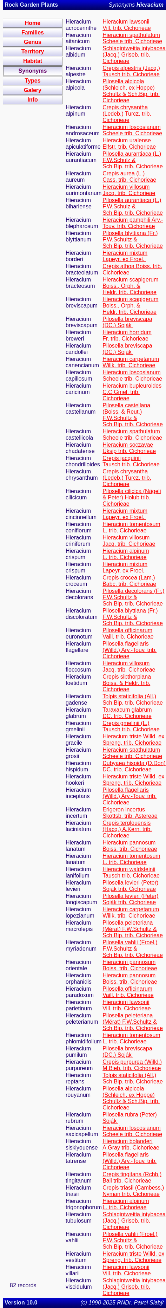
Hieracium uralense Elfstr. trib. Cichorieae (129, 143)
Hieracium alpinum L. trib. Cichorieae (125, 554)
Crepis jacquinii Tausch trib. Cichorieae (131, 461)
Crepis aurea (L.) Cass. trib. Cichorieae (129, 176)
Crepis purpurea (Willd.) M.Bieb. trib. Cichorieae (132, 1065)
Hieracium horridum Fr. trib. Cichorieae (127, 335)
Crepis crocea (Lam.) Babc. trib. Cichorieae (129, 581)
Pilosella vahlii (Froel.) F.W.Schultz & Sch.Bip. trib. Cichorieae (132, 948)
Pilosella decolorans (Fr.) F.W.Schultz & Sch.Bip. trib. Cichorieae (133, 597)
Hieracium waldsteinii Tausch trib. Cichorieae (131, 872)
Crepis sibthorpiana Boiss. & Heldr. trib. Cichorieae (126, 683)
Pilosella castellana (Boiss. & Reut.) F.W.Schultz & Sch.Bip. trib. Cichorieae (132, 414)
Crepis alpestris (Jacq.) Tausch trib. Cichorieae (131, 71)
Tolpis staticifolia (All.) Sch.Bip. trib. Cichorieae (132, 699)
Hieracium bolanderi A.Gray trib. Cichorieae (130, 1144)
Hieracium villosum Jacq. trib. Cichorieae (128, 190)
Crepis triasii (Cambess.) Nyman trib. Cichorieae (133, 1191)
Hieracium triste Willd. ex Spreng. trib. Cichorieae (133, 739)
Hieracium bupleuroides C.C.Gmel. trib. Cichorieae (131, 392)
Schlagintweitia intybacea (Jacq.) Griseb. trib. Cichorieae (134, 54)
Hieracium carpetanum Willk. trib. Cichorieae (130, 362)
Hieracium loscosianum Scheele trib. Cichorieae (132, 130)
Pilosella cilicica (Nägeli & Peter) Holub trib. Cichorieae (131, 497)
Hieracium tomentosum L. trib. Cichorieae (131, 527)
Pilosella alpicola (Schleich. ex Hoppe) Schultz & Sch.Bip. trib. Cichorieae (131, 90)
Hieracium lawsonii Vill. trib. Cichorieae (126, 25)
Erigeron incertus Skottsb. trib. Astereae (130, 813)
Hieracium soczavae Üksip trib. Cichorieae (129, 448)
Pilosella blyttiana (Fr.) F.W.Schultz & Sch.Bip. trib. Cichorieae (132, 239)
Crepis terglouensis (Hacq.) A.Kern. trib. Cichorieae (127, 829)
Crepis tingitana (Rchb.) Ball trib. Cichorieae (131, 1177)
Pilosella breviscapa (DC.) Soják (127, 322)
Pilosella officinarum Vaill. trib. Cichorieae (128, 633)
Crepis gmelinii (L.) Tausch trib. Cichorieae (131, 726)
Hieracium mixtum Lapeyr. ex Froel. (124, 256)
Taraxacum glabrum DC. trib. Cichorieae (127, 713)
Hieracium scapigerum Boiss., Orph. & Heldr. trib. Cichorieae (130, 286)
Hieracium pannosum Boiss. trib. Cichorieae (129, 846)
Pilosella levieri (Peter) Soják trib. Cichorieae (130, 886)
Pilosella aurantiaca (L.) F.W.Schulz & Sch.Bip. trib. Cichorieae (132, 160)
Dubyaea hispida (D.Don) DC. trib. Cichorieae (134, 766)
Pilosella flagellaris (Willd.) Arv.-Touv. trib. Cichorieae (129, 650)
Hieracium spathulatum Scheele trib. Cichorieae (132, 38)
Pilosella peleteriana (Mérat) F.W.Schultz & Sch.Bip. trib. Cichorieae (132, 929)
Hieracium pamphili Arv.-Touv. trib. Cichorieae (132, 223)
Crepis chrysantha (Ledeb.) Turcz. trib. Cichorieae (126, 113)
